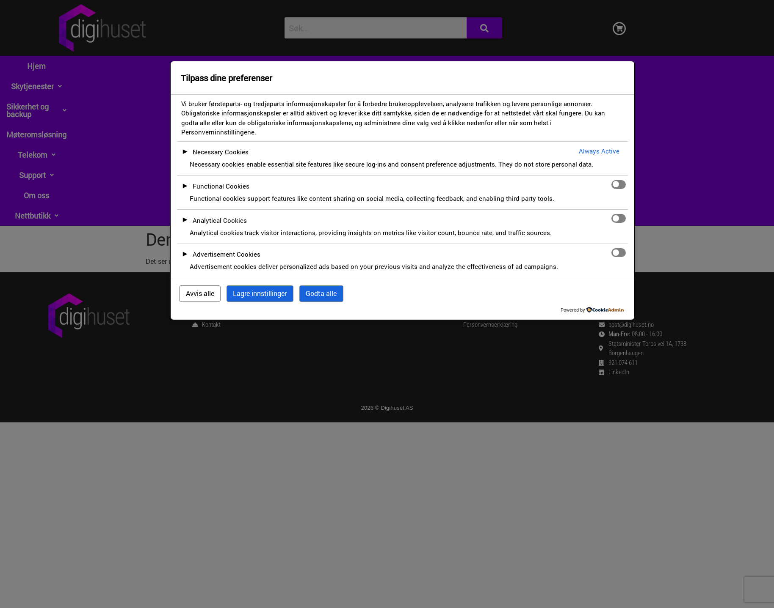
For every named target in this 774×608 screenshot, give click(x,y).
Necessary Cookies (221, 152)
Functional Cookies (221, 186)
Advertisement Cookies (226, 254)
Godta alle (321, 293)
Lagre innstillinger (260, 293)
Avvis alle (200, 293)
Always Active (599, 151)
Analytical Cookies (220, 220)
